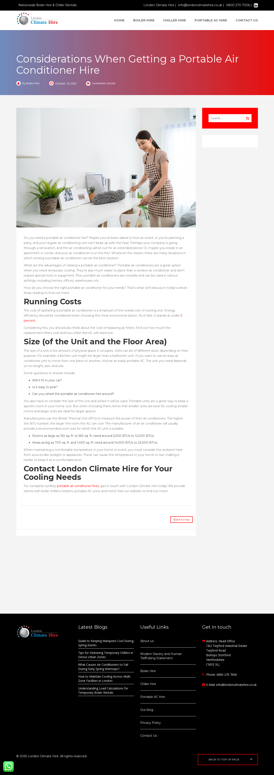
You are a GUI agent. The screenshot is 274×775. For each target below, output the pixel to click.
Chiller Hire (174, 20)
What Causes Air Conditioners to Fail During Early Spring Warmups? (103, 667)
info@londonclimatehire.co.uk (236, 685)
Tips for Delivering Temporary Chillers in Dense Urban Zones (105, 655)
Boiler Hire (143, 20)
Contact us (247, 20)
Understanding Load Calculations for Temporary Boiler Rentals (103, 690)
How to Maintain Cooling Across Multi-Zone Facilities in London (104, 678)
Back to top (181, 519)
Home (119, 20)
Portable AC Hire (211, 20)
